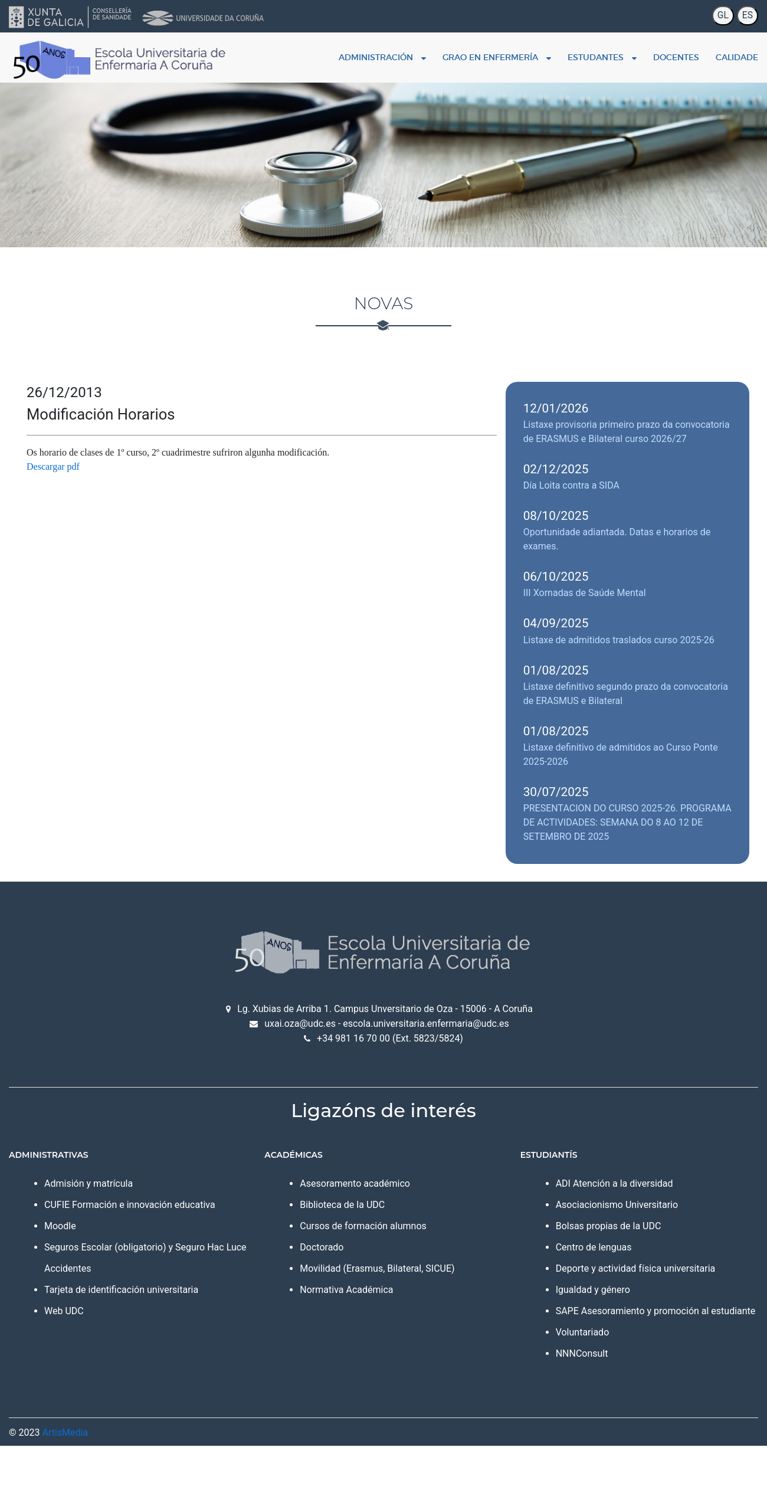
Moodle (60, 1226)
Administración (382, 57)
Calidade (737, 57)
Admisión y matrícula (88, 1183)
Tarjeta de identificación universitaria (121, 1289)
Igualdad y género (593, 1289)
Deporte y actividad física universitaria (636, 1268)
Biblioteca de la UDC (342, 1204)
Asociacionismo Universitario (617, 1204)
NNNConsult (582, 1353)
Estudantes (602, 57)
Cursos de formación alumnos (363, 1226)
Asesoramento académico (355, 1183)
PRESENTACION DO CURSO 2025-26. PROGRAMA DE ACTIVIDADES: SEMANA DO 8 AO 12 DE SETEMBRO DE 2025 (627, 822)
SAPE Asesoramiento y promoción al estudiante (656, 1311)
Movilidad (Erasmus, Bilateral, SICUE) (377, 1268)
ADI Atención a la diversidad (614, 1183)
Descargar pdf (53, 466)
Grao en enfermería (496, 57)
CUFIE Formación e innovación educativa (129, 1204)
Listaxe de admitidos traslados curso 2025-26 (618, 640)
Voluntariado (582, 1332)
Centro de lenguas (594, 1247)
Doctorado (321, 1247)
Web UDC (64, 1311)
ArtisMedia (65, 1432)
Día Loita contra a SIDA (571, 485)
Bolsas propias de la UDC (608, 1226)
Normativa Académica (346, 1289)
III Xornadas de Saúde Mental (584, 592)
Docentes (676, 57)
